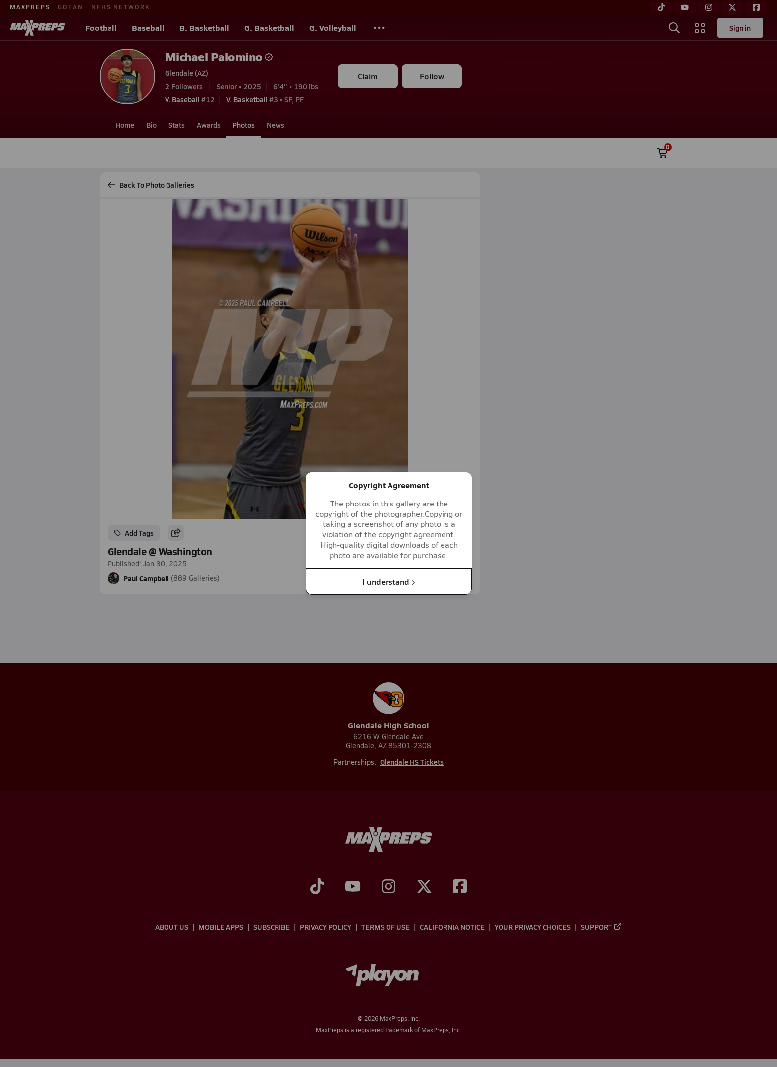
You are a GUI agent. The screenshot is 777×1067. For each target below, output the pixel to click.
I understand (388, 581)
